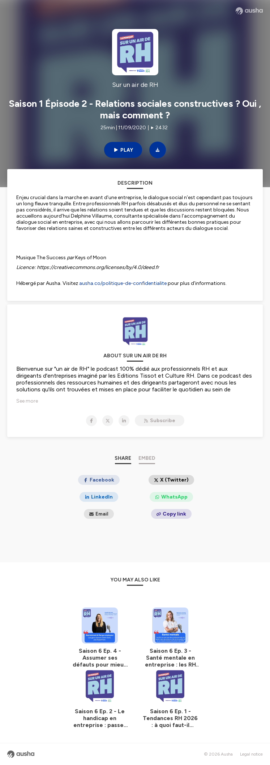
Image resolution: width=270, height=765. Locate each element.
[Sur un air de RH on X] (107, 420)
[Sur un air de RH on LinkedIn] (124, 420)
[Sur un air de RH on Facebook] (91, 420)
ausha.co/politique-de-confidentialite (123, 283)
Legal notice (251, 754)
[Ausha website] (249, 10)
